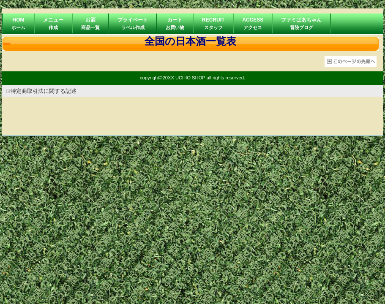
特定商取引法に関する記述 (43, 91)
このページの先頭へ (351, 61)
